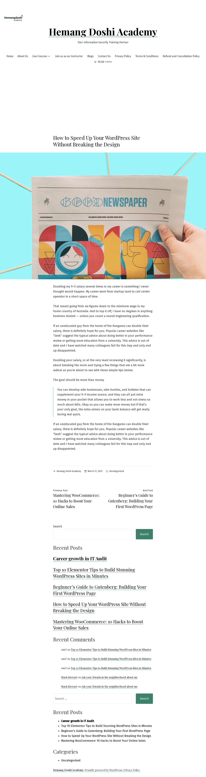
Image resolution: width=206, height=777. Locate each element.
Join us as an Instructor (69, 56)
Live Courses (39, 56)
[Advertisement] (103, 89)
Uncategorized (116, 471)
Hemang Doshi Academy (103, 31)
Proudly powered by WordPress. (104, 770)
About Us (23, 56)
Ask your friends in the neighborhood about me (109, 677)
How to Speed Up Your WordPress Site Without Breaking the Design (106, 736)
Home (9, 56)
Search (57, 526)
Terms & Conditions (147, 56)
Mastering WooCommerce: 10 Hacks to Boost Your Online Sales (98, 625)
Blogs (90, 56)
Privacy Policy (123, 56)
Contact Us (104, 56)
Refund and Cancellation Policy (181, 56)
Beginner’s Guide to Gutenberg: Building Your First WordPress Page (105, 731)
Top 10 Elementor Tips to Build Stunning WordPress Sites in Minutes (94, 573)
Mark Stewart (69, 677)
